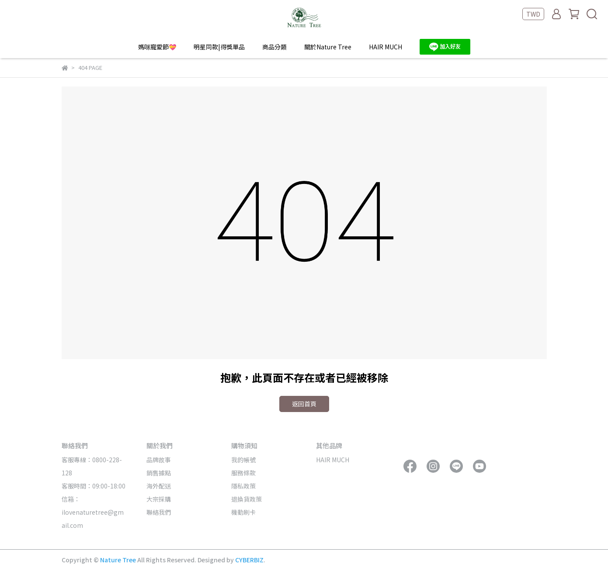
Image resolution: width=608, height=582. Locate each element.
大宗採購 (158, 499)
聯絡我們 (158, 512)
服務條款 (243, 472)
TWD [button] (533, 14)
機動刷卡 (243, 512)
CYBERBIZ (249, 559)
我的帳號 (243, 459)
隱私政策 (243, 486)
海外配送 (158, 486)
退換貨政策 (246, 499)
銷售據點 (158, 472)
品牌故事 (158, 459)
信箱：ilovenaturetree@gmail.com (93, 512)
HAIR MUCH (385, 46)
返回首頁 (304, 403)
